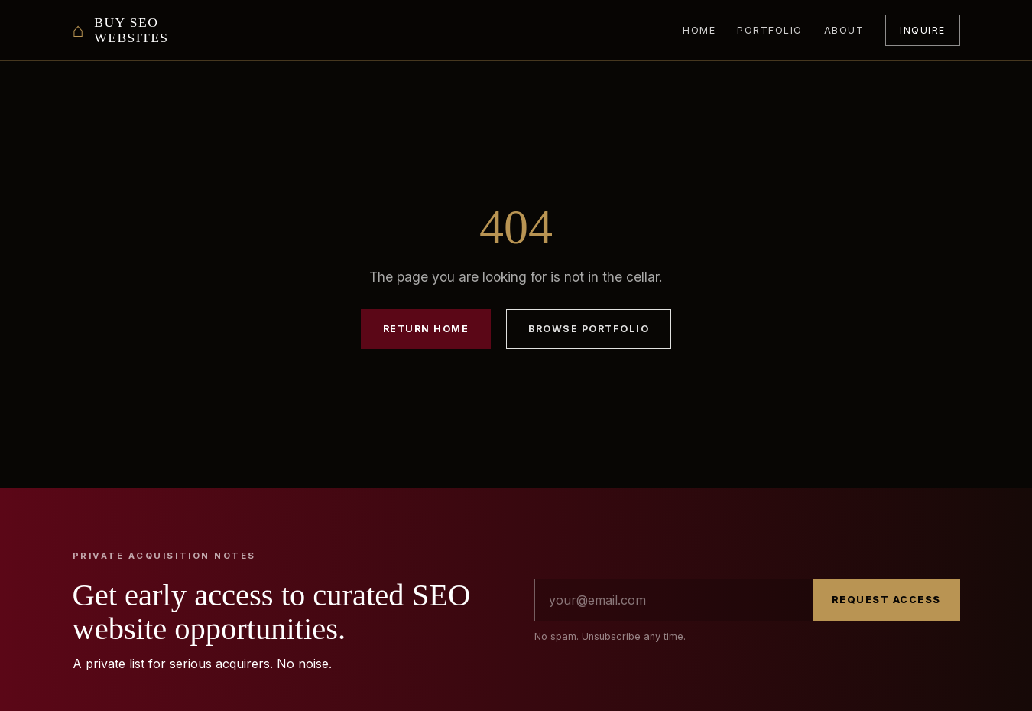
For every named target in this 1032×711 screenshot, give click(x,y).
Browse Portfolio (588, 328)
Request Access (886, 599)
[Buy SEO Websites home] (121, 30)
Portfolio (769, 30)
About (844, 30)
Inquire (922, 30)
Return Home (426, 328)
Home (699, 30)
